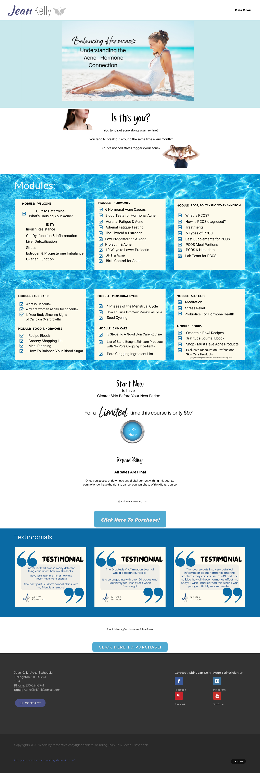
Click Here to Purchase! (130, 647)
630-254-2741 (35, 685)
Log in (238, 761)
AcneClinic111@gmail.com (42, 690)
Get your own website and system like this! (44, 760)
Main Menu (243, 10)
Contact (30, 703)
